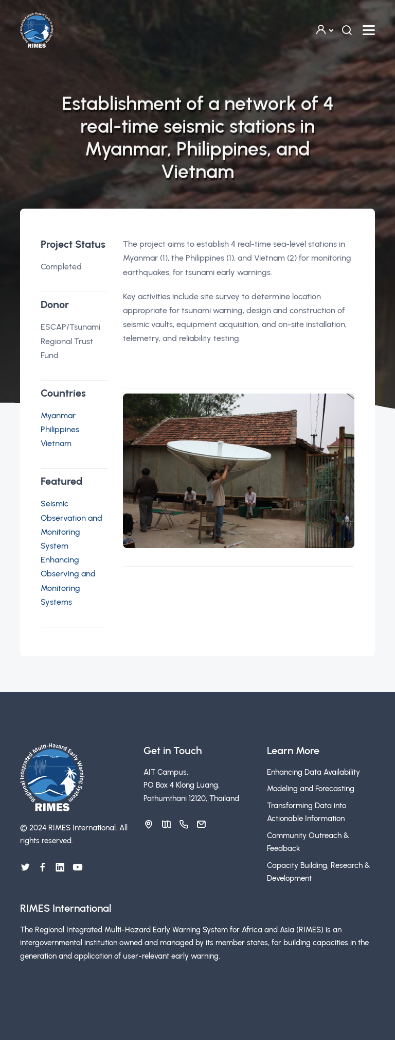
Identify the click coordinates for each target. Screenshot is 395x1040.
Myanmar (58, 415)
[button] (324, 30)
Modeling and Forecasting (310, 788)
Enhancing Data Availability (313, 772)
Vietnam (56, 443)
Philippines (60, 429)
